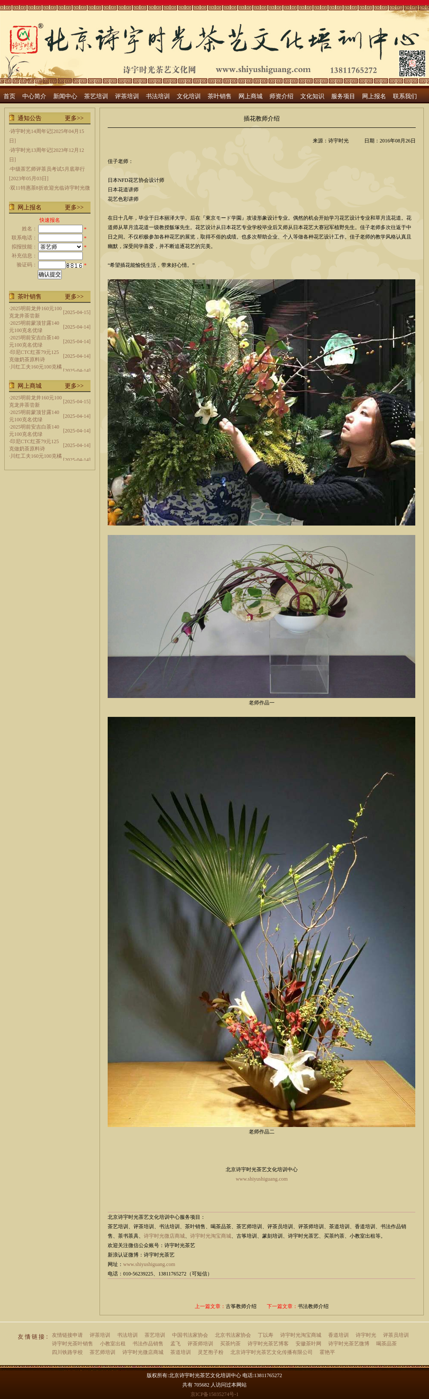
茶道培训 (180, 1352)
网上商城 (251, 96)
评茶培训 (127, 96)
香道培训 (338, 1335)
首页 (9, 96)
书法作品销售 (148, 1344)
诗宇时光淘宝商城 (210, 1236)
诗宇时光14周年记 (30, 131)
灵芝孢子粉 (211, 1352)
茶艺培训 (96, 96)
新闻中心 (65, 96)
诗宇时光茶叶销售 (72, 1344)
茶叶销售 (220, 96)
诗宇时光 (366, 1335)
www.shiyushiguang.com (149, 1264)
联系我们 (405, 96)
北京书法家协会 (233, 1335)
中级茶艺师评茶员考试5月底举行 (47, 169)
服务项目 (343, 96)
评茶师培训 (200, 1344)
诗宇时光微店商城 (164, 1236)
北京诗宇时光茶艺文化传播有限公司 (271, 1352)
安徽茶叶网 (308, 1344)
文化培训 (189, 96)
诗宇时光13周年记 (30, 150)
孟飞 (175, 1344)
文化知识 (312, 96)
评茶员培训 (396, 1335)
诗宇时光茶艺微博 (348, 1344)
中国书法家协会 (190, 1335)
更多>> (74, 118)
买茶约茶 (230, 1344)
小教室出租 (113, 1344)
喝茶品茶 (386, 1344)
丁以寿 (265, 1335)
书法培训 (158, 96)
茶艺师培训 (102, 1352)
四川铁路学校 (67, 1352)
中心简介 (34, 96)
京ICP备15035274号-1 (214, 1394)
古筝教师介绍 (241, 1306)
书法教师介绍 (313, 1306)
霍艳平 (327, 1352)
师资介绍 (281, 96)
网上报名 (374, 96)
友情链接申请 (67, 1335)
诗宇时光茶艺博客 (268, 1344)
